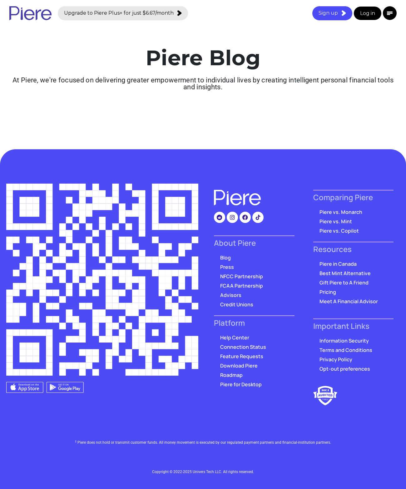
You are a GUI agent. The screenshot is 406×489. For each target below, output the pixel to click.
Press (227, 267)
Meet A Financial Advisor (348, 301)
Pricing (327, 292)
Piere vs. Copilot (339, 230)
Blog (225, 257)
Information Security (344, 340)
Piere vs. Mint (335, 221)
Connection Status (243, 346)
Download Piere (239, 365)
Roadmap (231, 375)
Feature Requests (241, 356)
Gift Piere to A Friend (344, 282)
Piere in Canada (338, 263)
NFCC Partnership (241, 276)
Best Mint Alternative (345, 273)
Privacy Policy (335, 359)
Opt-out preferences (344, 368)
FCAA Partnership (241, 285)
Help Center (234, 337)
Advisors (230, 295)
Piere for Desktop (241, 384)
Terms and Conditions (345, 350)
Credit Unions (236, 304)
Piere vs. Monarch (340, 212)
